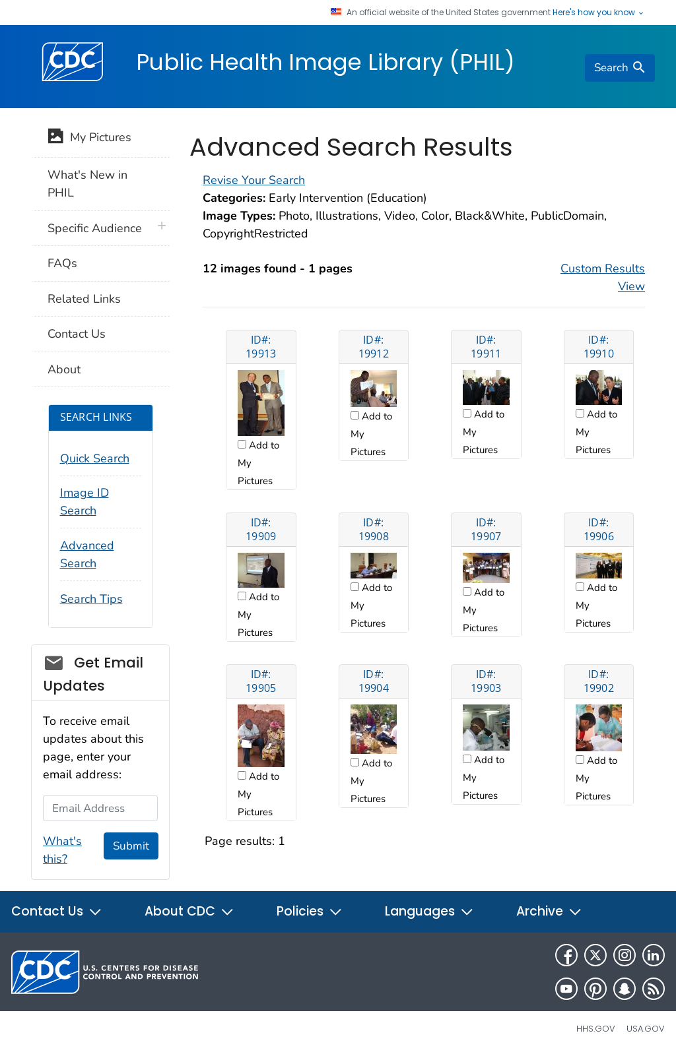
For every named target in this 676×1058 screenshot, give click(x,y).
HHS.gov (595, 1028)
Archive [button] (549, 911)
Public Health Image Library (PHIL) (325, 62)
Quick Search (94, 458)
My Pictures (89, 138)
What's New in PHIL (87, 184)
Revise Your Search (254, 180)
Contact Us (77, 334)
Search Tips (91, 599)
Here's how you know (599, 12)
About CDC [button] (189, 911)
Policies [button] (310, 911)
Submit (131, 846)
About (64, 369)
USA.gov (645, 1028)
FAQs (62, 263)
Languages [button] (429, 911)
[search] (620, 68)
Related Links (84, 299)
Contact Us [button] (56, 911)
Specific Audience (95, 228)
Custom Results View (602, 277)
